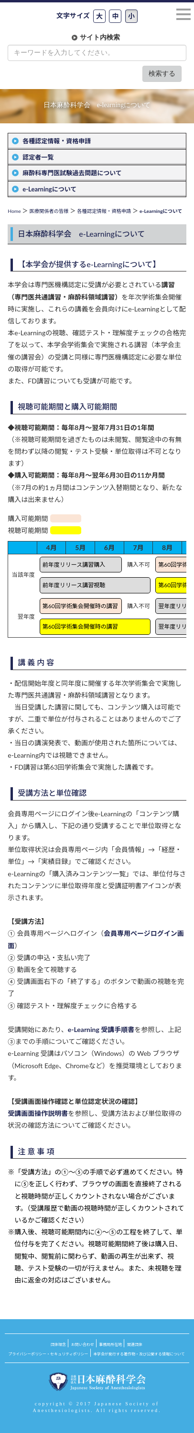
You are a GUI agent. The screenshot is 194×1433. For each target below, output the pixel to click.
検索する (162, 73)
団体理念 (58, 1344)
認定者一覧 (38, 157)
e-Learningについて (49, 189)
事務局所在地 (110, 1344)
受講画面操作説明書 (38, 1113)
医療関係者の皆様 (48, 211)
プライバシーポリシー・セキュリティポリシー (48, 1354)
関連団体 (134, 1344)
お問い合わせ (82, 1344)
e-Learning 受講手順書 (101, 1029)
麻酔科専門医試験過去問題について (72, 173)
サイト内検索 (100, 37)
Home (14, 211)
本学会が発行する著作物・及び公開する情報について (139, 1354)
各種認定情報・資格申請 (56, 141)
